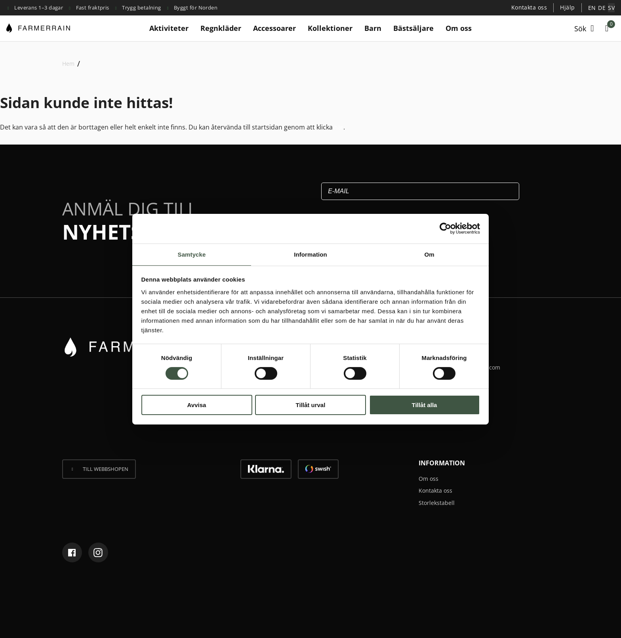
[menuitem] (593, 7)
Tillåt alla (424, 405)
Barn (372, 27)
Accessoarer (274, 27)
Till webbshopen (105, 468)
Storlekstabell (439, 502)
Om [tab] (429, 253)
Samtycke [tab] (192, 253)
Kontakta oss (534, 7)
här (339, 126)
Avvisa (196, 405)
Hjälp (570, 7)
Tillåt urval (311, 405)
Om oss (459, 27)
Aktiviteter (169, 27)
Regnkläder (220, 27)
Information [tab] (310, 253)
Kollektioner (330, 27)
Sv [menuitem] (611, 7)
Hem (68, 63)
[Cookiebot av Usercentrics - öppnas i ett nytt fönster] (445, 228)
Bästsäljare (413, 27)
